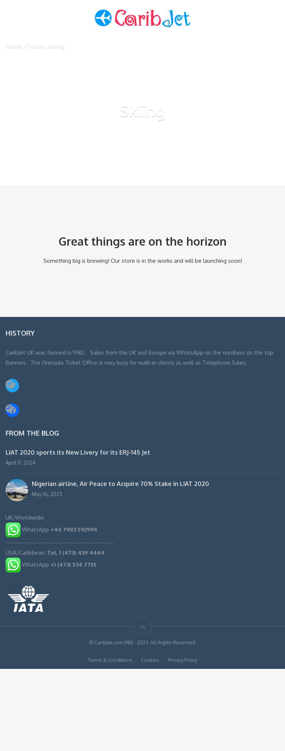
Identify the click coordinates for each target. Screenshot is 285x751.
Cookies (150, 660)
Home (14, 45)
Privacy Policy (182, 660)
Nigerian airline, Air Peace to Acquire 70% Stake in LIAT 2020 (120, 483)
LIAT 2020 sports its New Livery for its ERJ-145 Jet (78, 452)
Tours (35, 45)
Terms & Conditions (110, 660)
